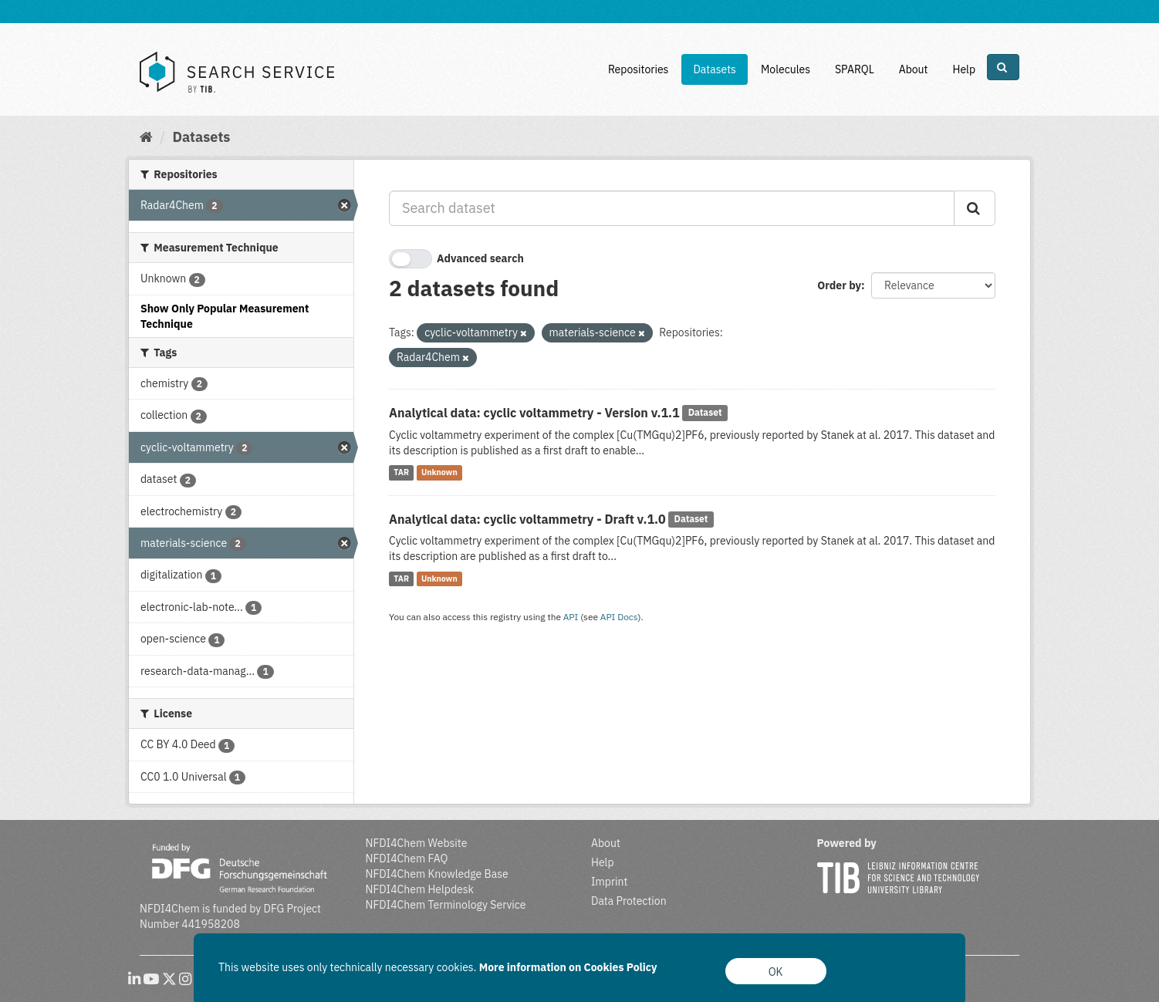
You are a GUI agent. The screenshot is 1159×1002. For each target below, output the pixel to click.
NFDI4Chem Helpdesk (420, 889)
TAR (401, 472)
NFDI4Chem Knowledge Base (437, 874)
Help (963, 69)
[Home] (146, 137)
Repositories (638, 69)
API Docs (619, 616)
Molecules (785, 69)
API (571, 616)
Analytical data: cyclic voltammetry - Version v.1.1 (534, 412)
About (913, 69)
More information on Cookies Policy (568, 967)
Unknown (439, 472)
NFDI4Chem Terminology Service (446, 905)
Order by (839, 285)
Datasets (714, 69)
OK (776, 972)
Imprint (609, 882)
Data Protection (629, 901)
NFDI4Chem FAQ (407, 858)
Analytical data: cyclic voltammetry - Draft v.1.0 (527, 519)
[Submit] (974, 208)
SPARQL (854, 69)
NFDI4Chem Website (417, 843)
